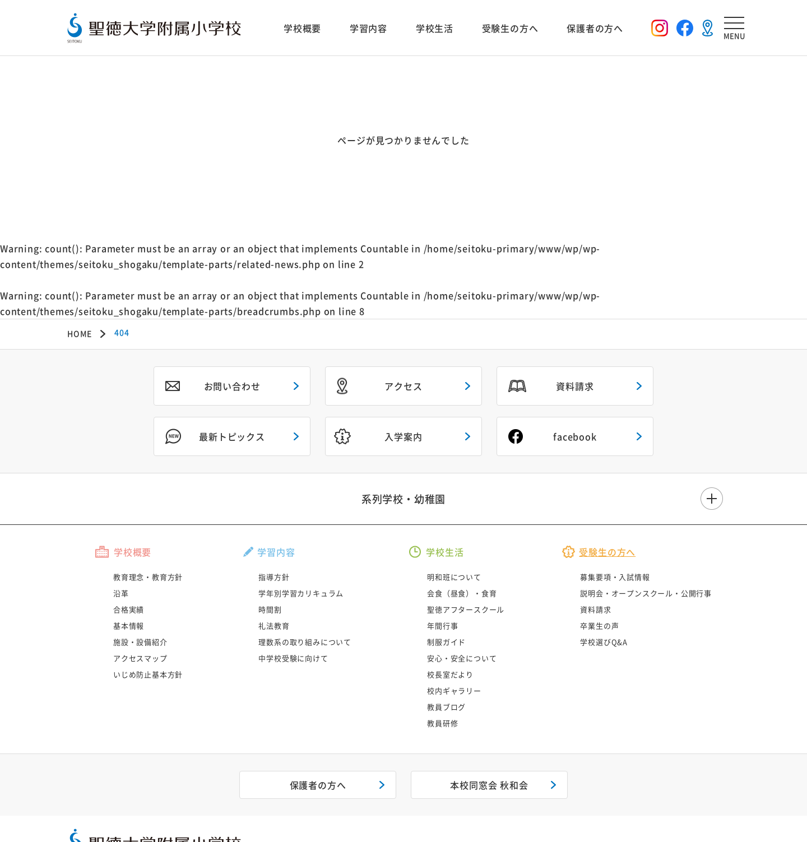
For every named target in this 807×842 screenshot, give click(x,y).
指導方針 (273, 576)
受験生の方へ (510, 28)
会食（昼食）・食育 (462, 593)
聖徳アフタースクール (465, 609)
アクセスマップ (140, 658)
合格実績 (128, 609)
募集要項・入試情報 (615, 576)
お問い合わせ (232, 386)
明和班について (454, 576)
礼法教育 (273, 625)
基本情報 (128, 625)
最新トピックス (232, 436)
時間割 (269, 609)
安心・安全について (462, 658)
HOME (79, 333)
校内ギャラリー (454, 690)
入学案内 (403, 436)
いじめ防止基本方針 (148, 674)
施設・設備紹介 (140, 641)
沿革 (121, 593)
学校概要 (302, 28)
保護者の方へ (595, 28)
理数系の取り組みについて (304, 641)
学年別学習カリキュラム (301, 593)
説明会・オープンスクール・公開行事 (646, 593)
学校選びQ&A (604, 641)
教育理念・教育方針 (148, 576)
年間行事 (442, 625)
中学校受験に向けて (293, 658)
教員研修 (442, 723)
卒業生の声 (599, 625)
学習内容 (368, 28)
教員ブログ (446, 706)
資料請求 (574, 386)
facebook (574, 436)
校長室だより (450, 674)
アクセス (403, 386)
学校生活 (434, 28)
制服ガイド (446, 641)
